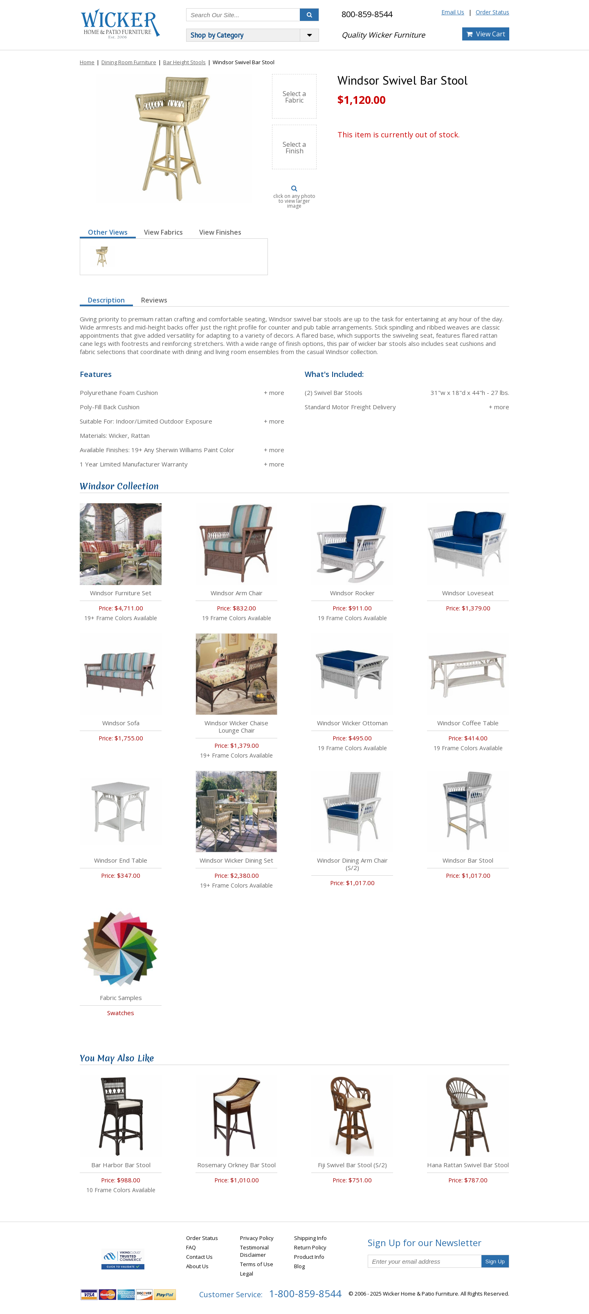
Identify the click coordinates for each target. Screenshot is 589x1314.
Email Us (452, 12)
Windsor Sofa (120, 723)
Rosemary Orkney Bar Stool (236, 1165)
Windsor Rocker (352, 593)
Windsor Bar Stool (468, 860)
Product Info (309, 1256)
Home (87, 62)
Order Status (492, 12)
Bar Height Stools (184, 62)
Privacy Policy (257, 1238)
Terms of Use (256, 1264)
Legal (246, 1273)
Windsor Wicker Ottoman (352, 723)
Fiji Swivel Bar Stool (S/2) (352, 1165)
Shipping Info (310, 1238)
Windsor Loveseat (468, 593)
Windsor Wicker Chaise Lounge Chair (236, 726)
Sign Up (495, 1261)
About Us (197, 1266)
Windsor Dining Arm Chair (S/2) (352, 864)
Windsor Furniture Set (120, 593)
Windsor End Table (120, 860)
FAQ (191, 1247)
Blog (299, 1266)
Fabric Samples (121, 997)
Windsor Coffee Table (468, 723)
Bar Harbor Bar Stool (121, 1165)
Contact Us (199, 1256)
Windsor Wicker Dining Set (236, 860)
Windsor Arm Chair (237, 593)
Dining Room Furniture (128, 62)
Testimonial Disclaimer (254, 1251)
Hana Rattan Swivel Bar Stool (468, 1165)
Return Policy (310, 1247)
